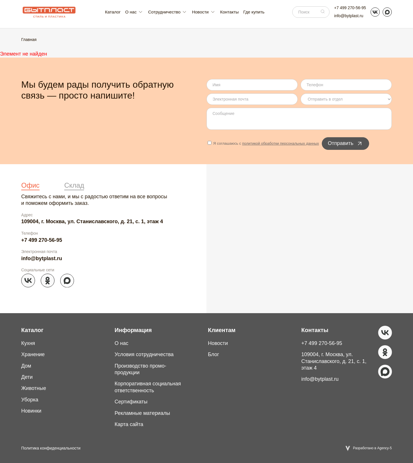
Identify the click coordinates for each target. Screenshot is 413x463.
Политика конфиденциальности (51, 448)
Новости (218, 343)
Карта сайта (129, 424)
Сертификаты (131, 402)
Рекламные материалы (142, 413)
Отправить (345, 143)
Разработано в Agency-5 (372, 448)
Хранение (33, 354)
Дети (27, 377)
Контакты (229, 11)
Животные (33, 388)
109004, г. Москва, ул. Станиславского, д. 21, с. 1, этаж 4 (92, 221)
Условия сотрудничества (144, 354)
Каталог (113, 11)
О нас (121, 343)
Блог (213, 354)
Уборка (29, 400)
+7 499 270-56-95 (350, 7)
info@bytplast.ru (348, 15)
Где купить (253, 11)
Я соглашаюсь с (263, 143)
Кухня (28, 343)
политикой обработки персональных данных (280, 143)
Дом (26, 366)
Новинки (31, 411)
